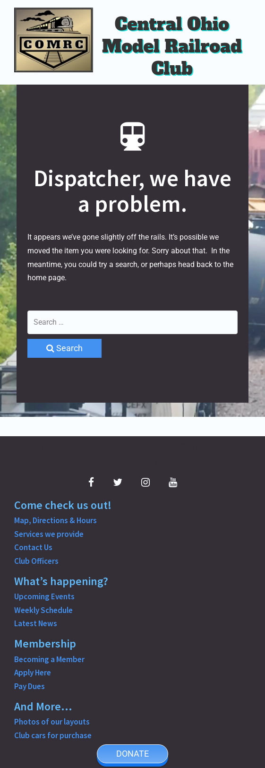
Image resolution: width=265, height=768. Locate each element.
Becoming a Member (49, 659)
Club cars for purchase (53, 735)
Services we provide (49, 534)
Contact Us (33, 547)
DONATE (132, 754)
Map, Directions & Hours (55, 520)
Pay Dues (29, 686)
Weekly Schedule (43, 610)
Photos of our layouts (52, 721)
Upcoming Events (44, 596)
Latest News (35, 623)
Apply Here (32, 672)
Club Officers (36, 561)
